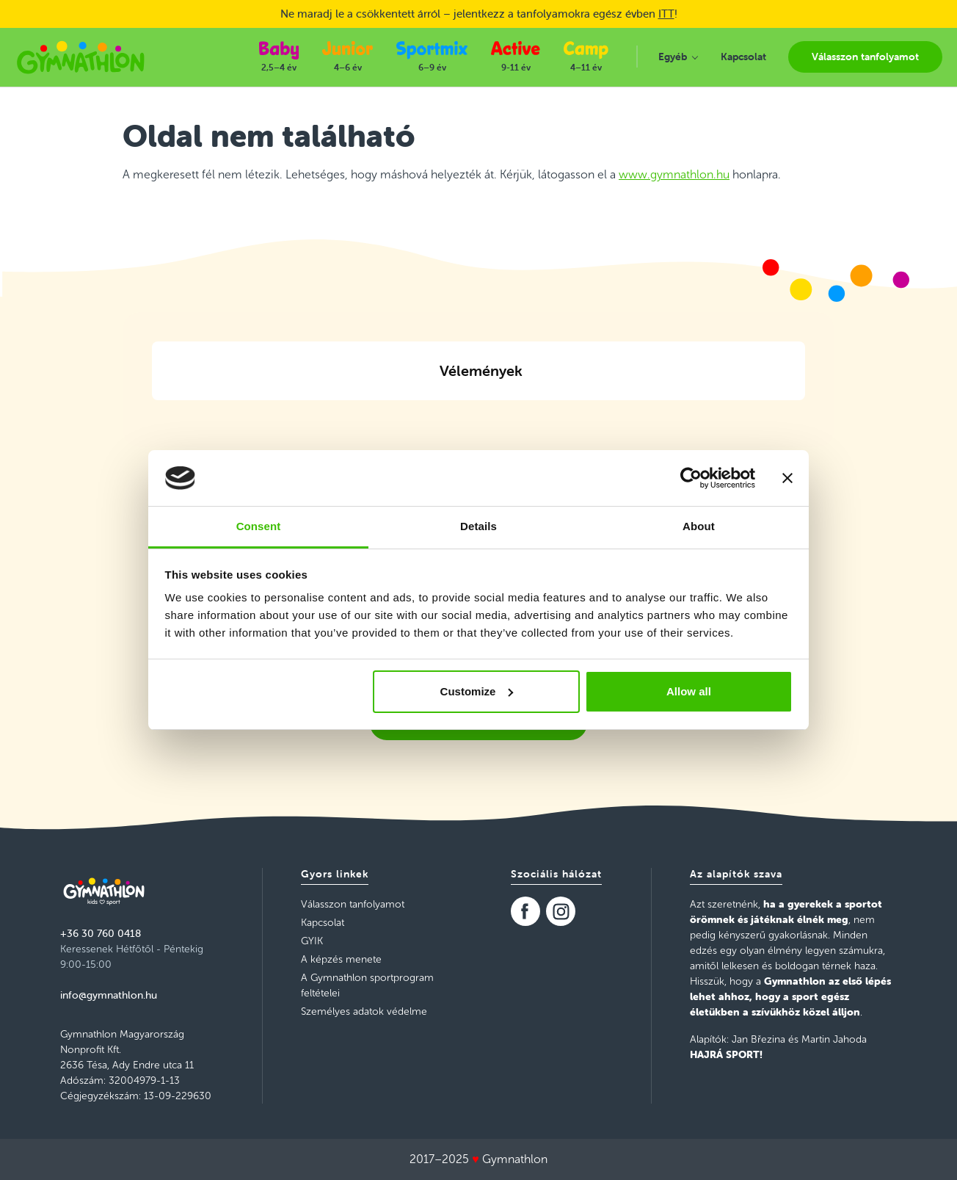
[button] (152, 417)
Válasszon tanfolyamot (352, 904)
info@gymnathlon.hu (108, 995)
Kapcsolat (322, 922)
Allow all (688, 691)
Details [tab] (478, 526)
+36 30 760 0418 (100, 933)
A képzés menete (341, 959)
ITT (666, 14)
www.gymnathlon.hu (674, 174)
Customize (477, 691)
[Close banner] (787, 478)
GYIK (312, 940)
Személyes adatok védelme (364, 1011)
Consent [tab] (258, 526)
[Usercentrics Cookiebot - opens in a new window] (691, 478)
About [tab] (699, 526)
